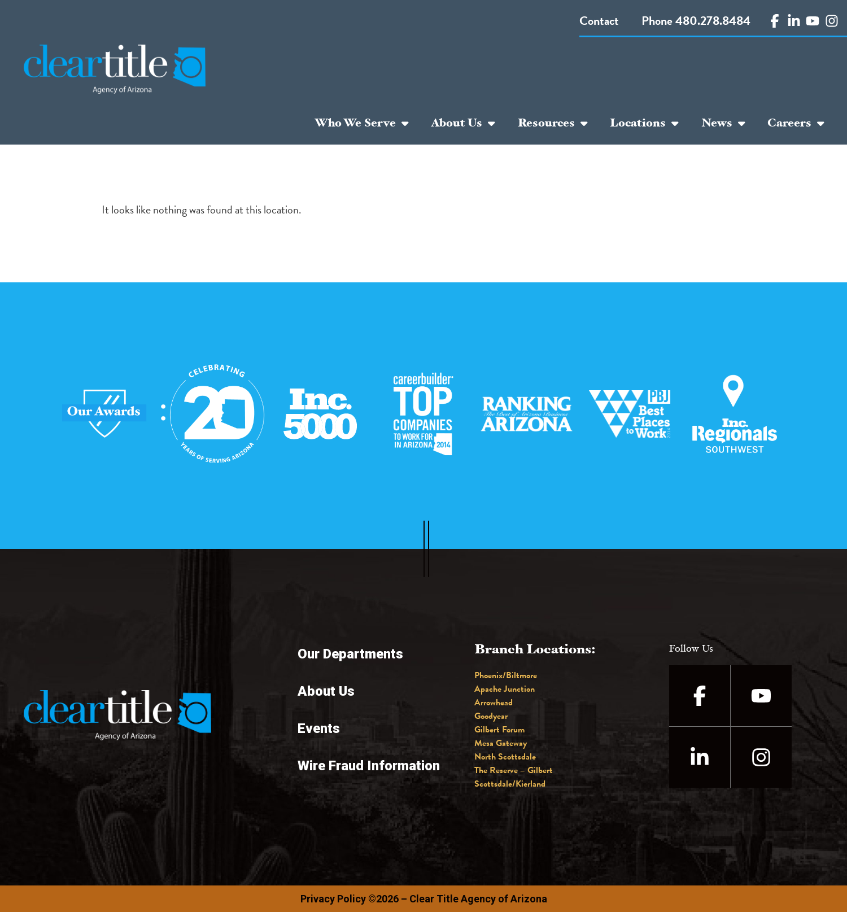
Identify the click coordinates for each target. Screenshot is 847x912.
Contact (599, 20)
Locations (644, 123)
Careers (795, 123)
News (723, 123)
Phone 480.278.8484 (695, 20)
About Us (463, 123)
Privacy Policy (333, 899)
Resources (553, 123)
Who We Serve (362, 123)
